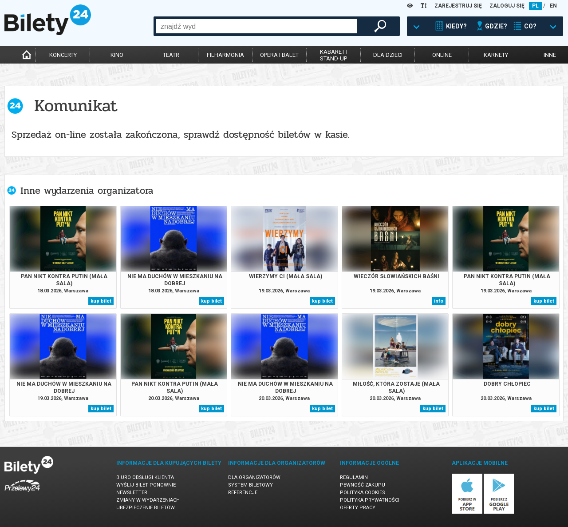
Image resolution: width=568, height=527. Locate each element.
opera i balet (279, 55)
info (438, 301)
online (442, 55)
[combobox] (257, 26)
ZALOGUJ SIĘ (507, 6)
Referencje (242, 492)
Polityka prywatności (369, 500)
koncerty (63, 55)
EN (553, 6)
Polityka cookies (362, 492)
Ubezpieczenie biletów (145, 508)
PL (535, 6)
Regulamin (354, 477)
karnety (496, 55)
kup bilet (101, 301)
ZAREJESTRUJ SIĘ (458, 6)
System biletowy (250, 485)
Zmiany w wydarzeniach (148, 500)
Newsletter (131, 492)
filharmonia (225, 55)
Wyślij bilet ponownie (146, 485)
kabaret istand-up (333, 55)
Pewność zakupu (362, 485)
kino (116, 55)
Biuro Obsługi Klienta (145, 477)
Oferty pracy (357, 508)
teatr (171, 55)
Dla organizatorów (254, 477)
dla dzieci (387, 55)
